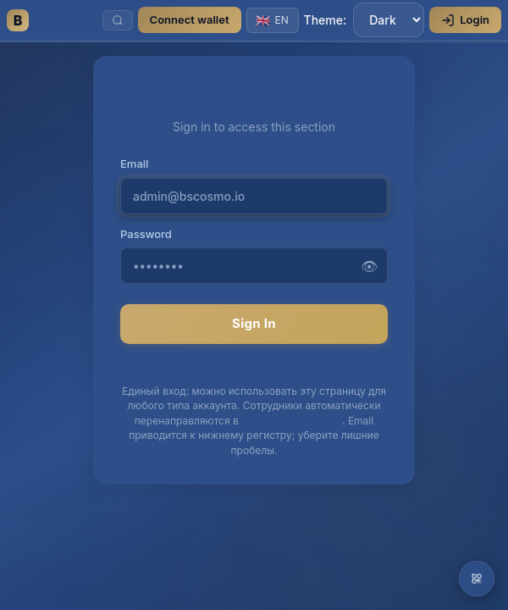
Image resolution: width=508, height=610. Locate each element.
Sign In (254, 323)
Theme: (364, 20)
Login (465, 20)
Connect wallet (189, 19)
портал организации (291, 420)
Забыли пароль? (254, 365)
